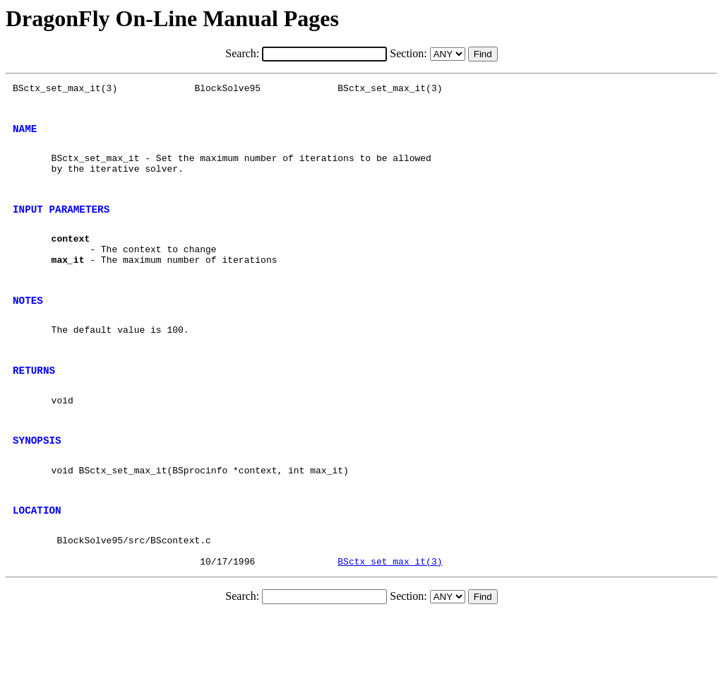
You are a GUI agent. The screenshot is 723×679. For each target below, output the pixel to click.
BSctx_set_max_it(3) (389, 624)
